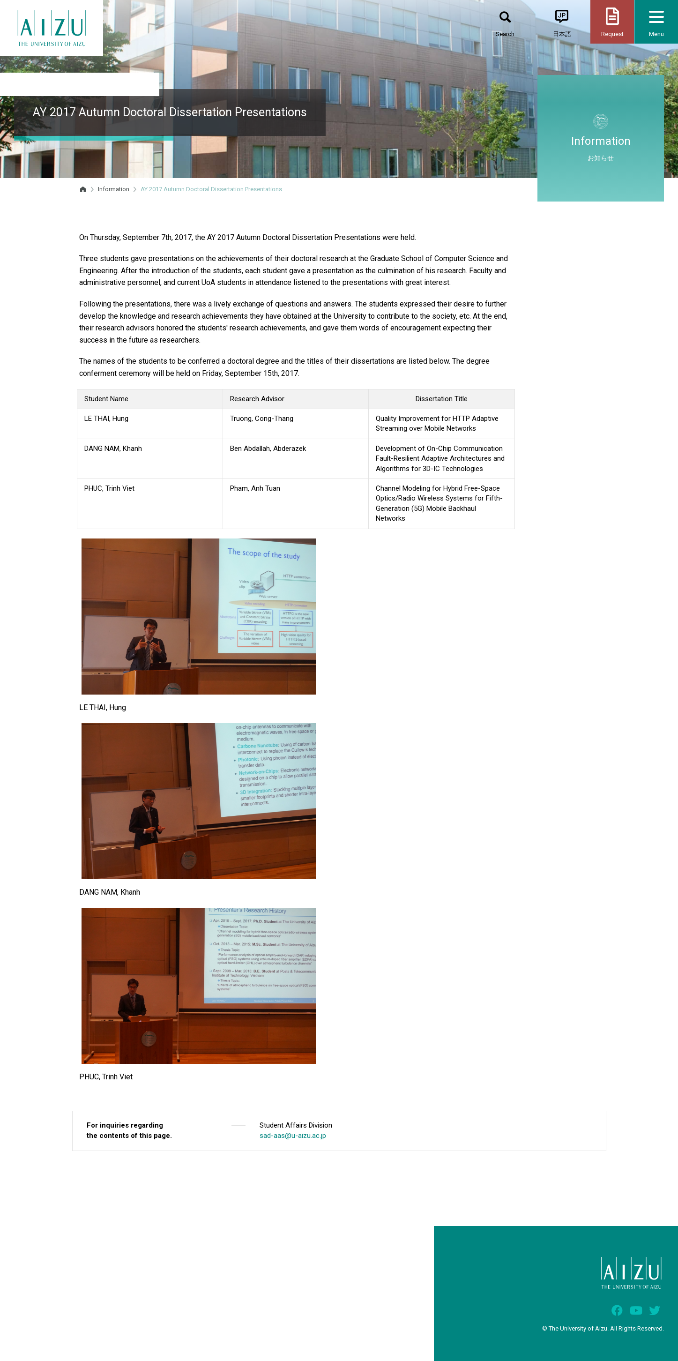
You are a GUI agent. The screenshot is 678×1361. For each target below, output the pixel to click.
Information (113, 189)
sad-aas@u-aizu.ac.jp (293, 1135)
